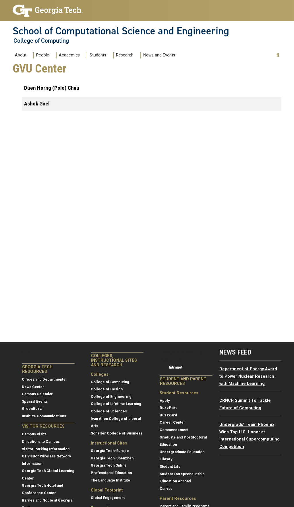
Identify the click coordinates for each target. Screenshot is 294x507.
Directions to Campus (41, 441)
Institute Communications (44, 416)
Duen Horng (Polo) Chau (51, 88)
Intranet (175, 367)
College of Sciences (109, 411)
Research (125, 55)
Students (98, 55)
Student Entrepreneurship (182, 474)
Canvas (166, 488)
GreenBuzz (32, 408)
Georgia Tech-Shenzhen (112, 458)
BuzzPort (168, 408)
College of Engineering (111, 396)
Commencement (174, 430)
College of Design (107, 389)
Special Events (35, 401)
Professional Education (111, 473)
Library (166, 459)
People (42, 55)
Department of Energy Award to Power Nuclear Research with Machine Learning (248, 376)
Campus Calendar (37, 394)
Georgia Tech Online (109, 465)
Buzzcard (168, 415)
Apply (165, 400)
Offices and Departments (43, 379)
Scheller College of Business (116, 433)
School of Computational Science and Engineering (121, 31)
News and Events (159, 55)
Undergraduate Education (182, 452)
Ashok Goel (37, 103)
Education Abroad (175, 481)
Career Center (172, 422)
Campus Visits (34, 434)
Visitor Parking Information (45, 449)
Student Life (170, 466)
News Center (33, 387)
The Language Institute (110, 480)
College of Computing (41, 40)
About (20, 55)
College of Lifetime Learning (116, 404)
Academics (69, 55)
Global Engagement (108, 498)
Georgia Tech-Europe (110, 451)
